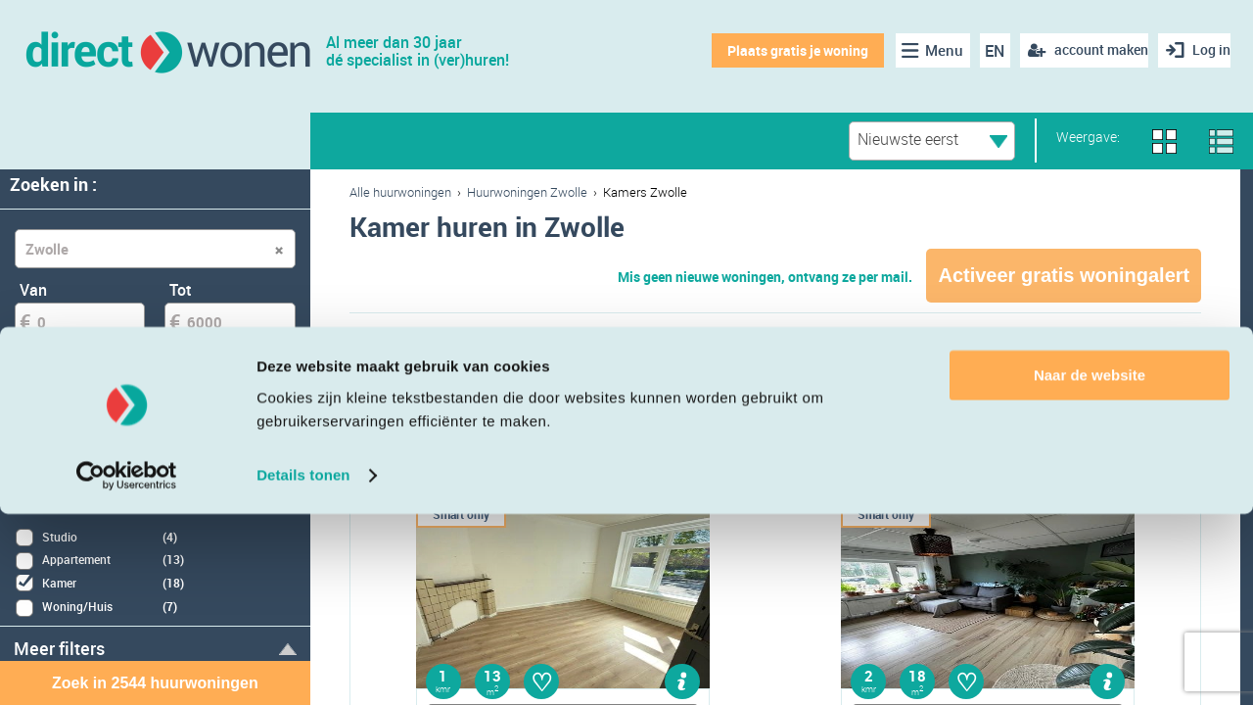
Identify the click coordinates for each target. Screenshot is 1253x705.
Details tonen (302, 666)
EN (980, 51)
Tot (180, 290)
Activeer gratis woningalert (1063, 275)
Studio (585, 384)
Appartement (434, 384)
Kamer (710, 384)
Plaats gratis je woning (781, 50)
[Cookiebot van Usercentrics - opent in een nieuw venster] (126, 667)
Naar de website (1089, 566)
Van (33, 290)
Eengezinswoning (879, 384)
